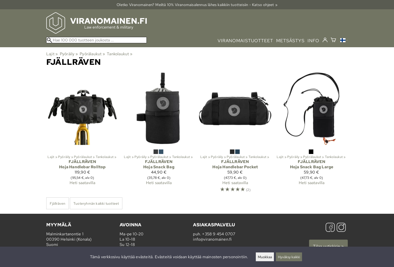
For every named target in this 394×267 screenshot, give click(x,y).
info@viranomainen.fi (212, 239)
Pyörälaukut (92, 54)
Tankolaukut (119, 54)
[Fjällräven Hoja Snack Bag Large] (311, 135)
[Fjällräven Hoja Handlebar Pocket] (235, 135)
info (313, 40)
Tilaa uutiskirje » (328, 246)
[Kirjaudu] (325, 40)
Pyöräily (69, 54)
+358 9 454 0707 (218, 234)
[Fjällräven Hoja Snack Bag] (159, 135)
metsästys (290, 40)
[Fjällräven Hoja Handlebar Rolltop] (82, 135)
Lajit (52, 54)
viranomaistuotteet (245, 40)
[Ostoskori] (333, 40)
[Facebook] (330, 228)
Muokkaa (265, 256)
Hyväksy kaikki (289, 256)
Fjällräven (57, 203)
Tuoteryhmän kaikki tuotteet (96, 203)
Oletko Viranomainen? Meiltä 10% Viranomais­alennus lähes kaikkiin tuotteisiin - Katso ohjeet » (197, 4)
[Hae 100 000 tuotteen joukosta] (96, 40)
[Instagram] (341, 228)
